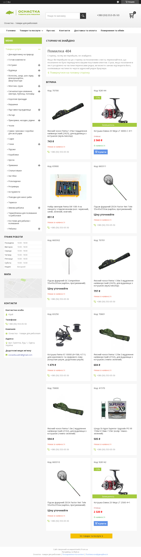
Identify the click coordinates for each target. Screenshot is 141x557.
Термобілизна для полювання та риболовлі (22, 214)
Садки (11, 138)
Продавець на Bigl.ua (70, 552)
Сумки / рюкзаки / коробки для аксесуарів (21, 132)
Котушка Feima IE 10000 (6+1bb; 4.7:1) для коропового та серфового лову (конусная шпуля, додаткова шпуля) (66, 357)
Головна (10, 30)
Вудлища (12, 70)
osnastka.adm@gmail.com (20, 355)
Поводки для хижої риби (20, 197)
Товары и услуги (13, 49)
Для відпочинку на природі (21, 54)
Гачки (11, 144)
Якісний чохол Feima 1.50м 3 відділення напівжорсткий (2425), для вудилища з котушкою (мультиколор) (113, 283)
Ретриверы (13, 186)
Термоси (12, 202)
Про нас (50, 30)
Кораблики (13, 154)
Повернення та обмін (112, 30)
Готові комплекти (16, 59)
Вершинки (13, 104)
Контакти (64, 30)
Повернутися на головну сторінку (70, 72)
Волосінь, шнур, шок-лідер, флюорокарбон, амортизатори (21, 78)
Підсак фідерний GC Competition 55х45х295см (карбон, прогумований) (66, 281)
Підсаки (11, 149)
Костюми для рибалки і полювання (19, 222)
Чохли (11, 125)
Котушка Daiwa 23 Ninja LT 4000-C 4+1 (113, 131)
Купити (102, 152)
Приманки (13, 165)
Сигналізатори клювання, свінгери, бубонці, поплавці (21, 92)
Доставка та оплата (85, 30)
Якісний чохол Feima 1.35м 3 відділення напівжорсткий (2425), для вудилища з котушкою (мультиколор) (67, 133)
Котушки (12, 65)
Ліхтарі (11, 115)
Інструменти (14, 191)
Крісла (11, 160)
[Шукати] (83, 16)
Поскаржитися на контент (73, 554)
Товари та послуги (30, 30)
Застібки (12, 176)
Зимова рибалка (16, 207)
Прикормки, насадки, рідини (21, 120)
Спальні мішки (15, 170)
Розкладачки (14, 181)
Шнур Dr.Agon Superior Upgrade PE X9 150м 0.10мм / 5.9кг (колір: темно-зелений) (113, 431)
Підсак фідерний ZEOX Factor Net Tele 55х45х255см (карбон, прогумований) (66, 503)
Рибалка (12, 228)
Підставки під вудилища (19, 109)
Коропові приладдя (17, 99)
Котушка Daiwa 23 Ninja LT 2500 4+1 (112, 502)
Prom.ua (84, 549)
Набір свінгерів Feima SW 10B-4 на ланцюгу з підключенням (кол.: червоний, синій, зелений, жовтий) (68, 209)
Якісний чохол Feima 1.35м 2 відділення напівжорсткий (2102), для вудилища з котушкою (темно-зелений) (113, 357)
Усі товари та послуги (90, 536)
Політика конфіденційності (97, 554)
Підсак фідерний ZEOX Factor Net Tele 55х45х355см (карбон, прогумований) (113, 207)
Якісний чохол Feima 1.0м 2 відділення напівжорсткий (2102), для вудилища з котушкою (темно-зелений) (66, 431)
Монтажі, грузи (15, 86)
